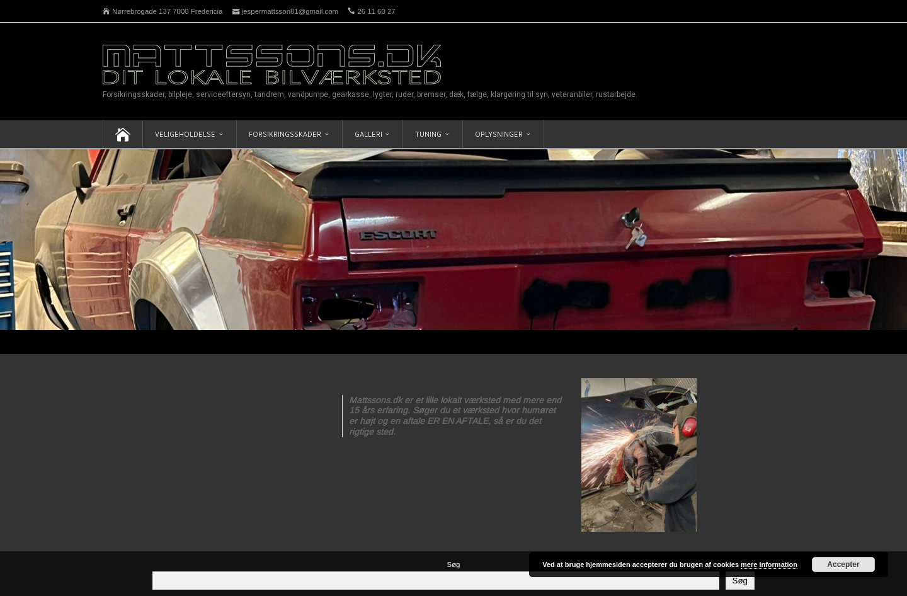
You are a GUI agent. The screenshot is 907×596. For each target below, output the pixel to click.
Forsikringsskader (285, 134)
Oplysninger (499, 134)
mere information (769, 564)
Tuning (428, 134)
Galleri (368, 134)
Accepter (843, 564)
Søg (453, 564)
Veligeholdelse (185, 134)
